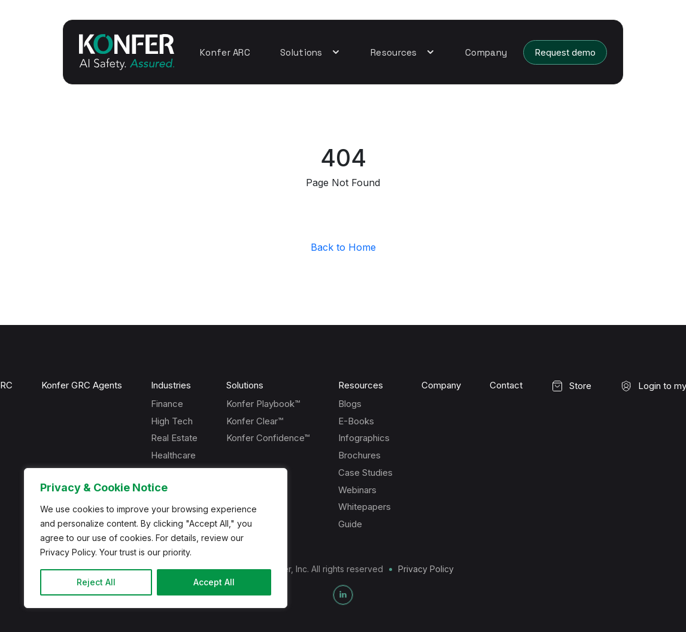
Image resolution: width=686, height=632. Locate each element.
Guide (350, 524)
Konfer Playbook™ (263, 403)
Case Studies (365, 472)
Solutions (244, 385)
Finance (167, 403)
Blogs (350, 403)
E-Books (356, 421)
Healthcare (173, 455)
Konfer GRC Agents (81, 385)
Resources (360, 385)
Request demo (565, 52)
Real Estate (174, 437)
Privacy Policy (426, 569)
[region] (155, 538)
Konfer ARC (225, 52)
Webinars (357, 490)
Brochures (359, 455)
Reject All (96, 582)
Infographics (364, 437)
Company (486, 52)
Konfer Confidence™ (267, 437)
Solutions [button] (310, 52)
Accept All (214, 582)
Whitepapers (364, 506)
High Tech (172, 421)
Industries (171, 385)
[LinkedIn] (343, 595)
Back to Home (343, 247)
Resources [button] (403, 52)
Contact (506, 385)
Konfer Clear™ (254, 421)
